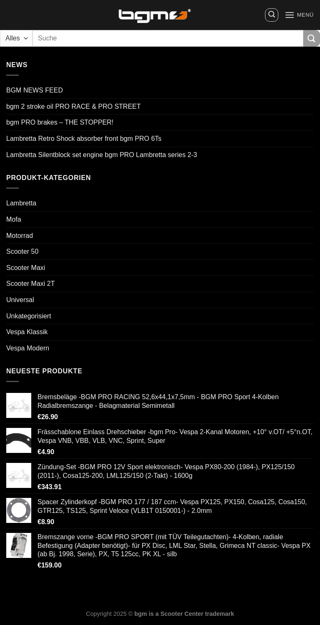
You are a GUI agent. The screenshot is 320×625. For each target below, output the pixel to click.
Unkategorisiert (28, 316)
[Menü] (299, 15)
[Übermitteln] (311, 38)
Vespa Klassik (27, 331)
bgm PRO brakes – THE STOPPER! (59, 122)
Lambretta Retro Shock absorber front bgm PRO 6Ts (84, 138)
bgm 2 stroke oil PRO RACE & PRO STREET (73, 106)
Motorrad (19, 235)
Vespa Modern (27, 348)
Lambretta (21, 203)
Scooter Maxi (25, 267)
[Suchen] (271, 15)
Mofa (13, 219)
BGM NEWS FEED (34, 90)
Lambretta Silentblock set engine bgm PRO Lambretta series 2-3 (101, 154)
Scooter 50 (22, 251)
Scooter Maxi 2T (30, 283)
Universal (20, 299)
